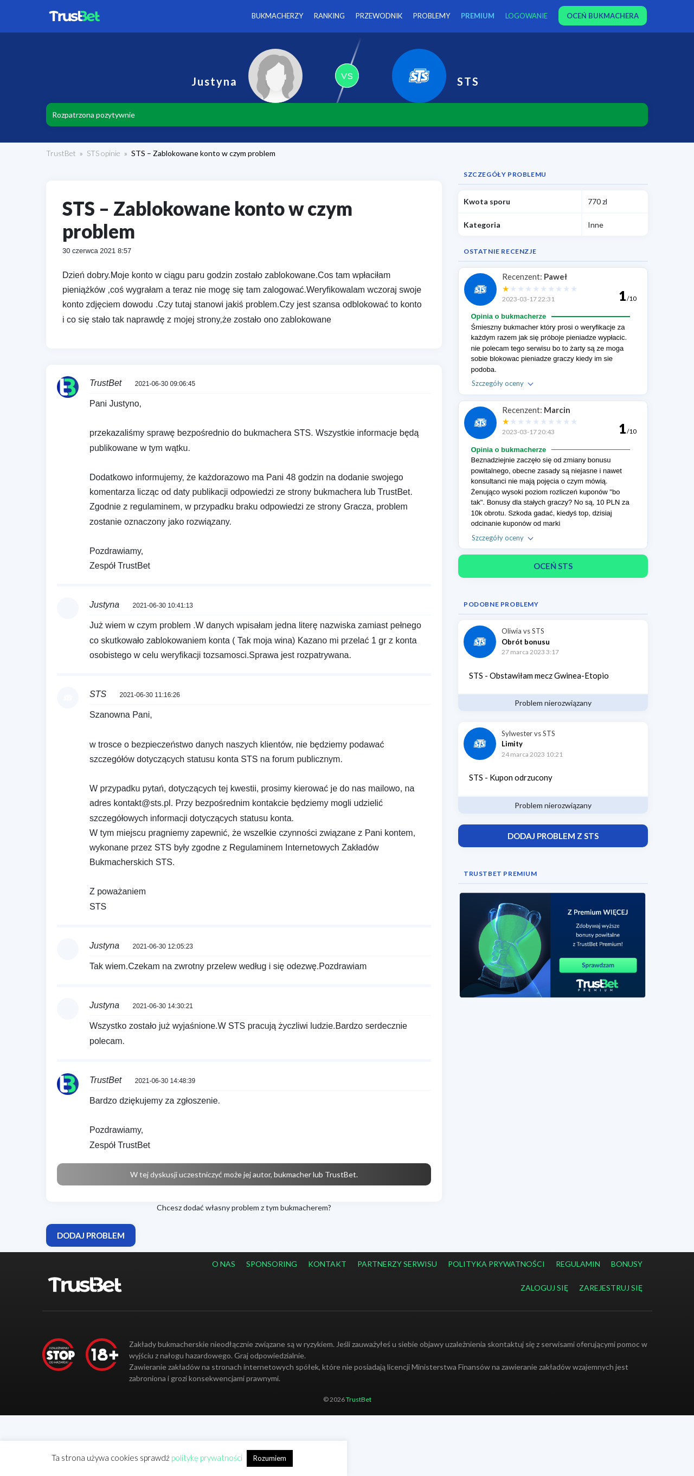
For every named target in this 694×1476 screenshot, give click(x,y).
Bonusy (626, 1263)
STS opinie (103, 153)
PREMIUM (477, 15)
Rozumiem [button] (269, 1458)
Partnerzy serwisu (397, 1263)
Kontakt (327, 1263)
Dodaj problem (91, 1235)
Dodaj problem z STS (553, 836)
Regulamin (578, 1263)
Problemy (431, 15)
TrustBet (61, 153)
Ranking (329, 15)
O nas (223, 1263)
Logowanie (526, 15)
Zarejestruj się (610, 1287)
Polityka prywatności (496, 1263)
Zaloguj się (544, 1287)
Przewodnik (379, 15)
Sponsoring (271, 1263)
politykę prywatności (206, 1457)
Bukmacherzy (277, 15)
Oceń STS (553, 566)
